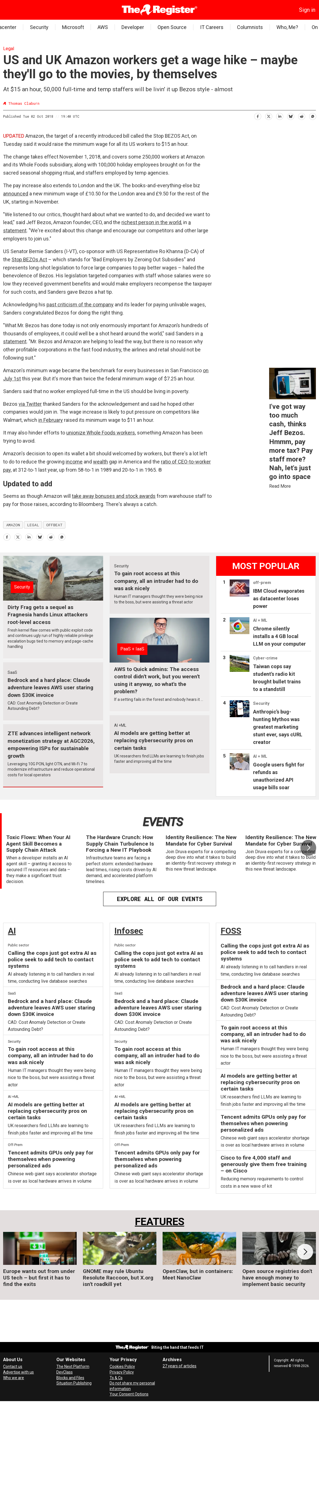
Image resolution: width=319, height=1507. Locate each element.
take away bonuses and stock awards (114, 496)
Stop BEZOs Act (29, 259)
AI (12, 931)
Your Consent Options (129, 1394)
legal (33, 524)
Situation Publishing (74, 1383)
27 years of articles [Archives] (179, 1366)
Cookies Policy (122, 1366)
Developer (132, 27)
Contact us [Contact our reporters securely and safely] (12, 1366)
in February (50, 420)
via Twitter (30, 404)
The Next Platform (72, 1366)
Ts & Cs (116, 1378)
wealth (100, 462)
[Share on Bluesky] (290, 115)
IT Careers (211, 27)
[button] (308, 848)
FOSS (231, 931)
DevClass (64, 1372)
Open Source (172, 27)
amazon (13, 524)
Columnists (250, 27)
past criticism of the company (80, 304)
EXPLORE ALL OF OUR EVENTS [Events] (159, 898)
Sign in (307, 9)
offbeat (54, 524)
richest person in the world (151, 222)
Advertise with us (18, 1372)
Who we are (13, 1378)
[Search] (16, 10)
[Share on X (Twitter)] (268, 115)
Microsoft (73, 27)
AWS (103, 27)
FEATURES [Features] (159, 1222)
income (74, 462)
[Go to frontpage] (159, 10)
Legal (8, 48)
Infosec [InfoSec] (128, 931)
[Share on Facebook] (257, 115)
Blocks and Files (70, 1378)
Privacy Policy (122, 1372)
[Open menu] (7, 10)
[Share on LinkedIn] (279, 115)
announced (15, 194)
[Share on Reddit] (301, 115)
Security (39, 27)
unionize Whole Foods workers (100, 433)
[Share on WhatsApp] (312, 115)
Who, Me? (287, 27)
